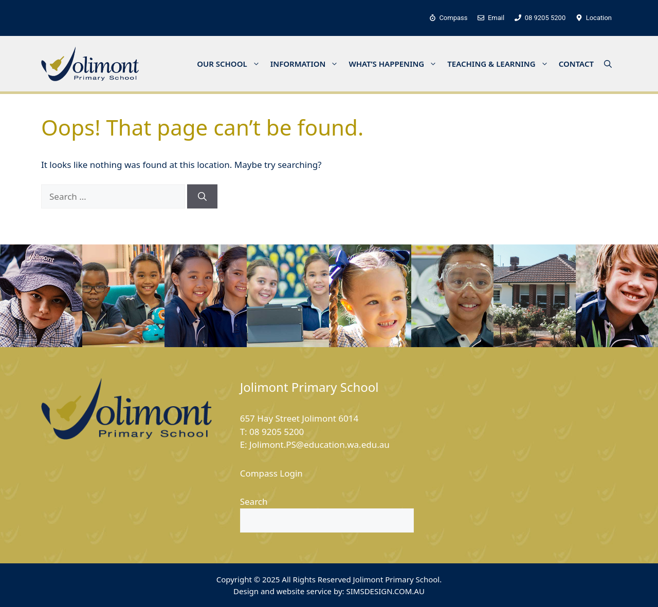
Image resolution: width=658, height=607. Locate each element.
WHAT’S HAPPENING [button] (395, 63)
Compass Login (271, 473)
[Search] (202, 196)
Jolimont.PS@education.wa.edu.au (319, 444)
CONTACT (576, 64)
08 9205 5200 (276, 432)
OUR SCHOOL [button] (231, 63)
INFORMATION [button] (307, 63)
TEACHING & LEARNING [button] (500, 63)
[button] (608, 63)
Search (254, 501)
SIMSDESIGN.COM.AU (385, 591)
